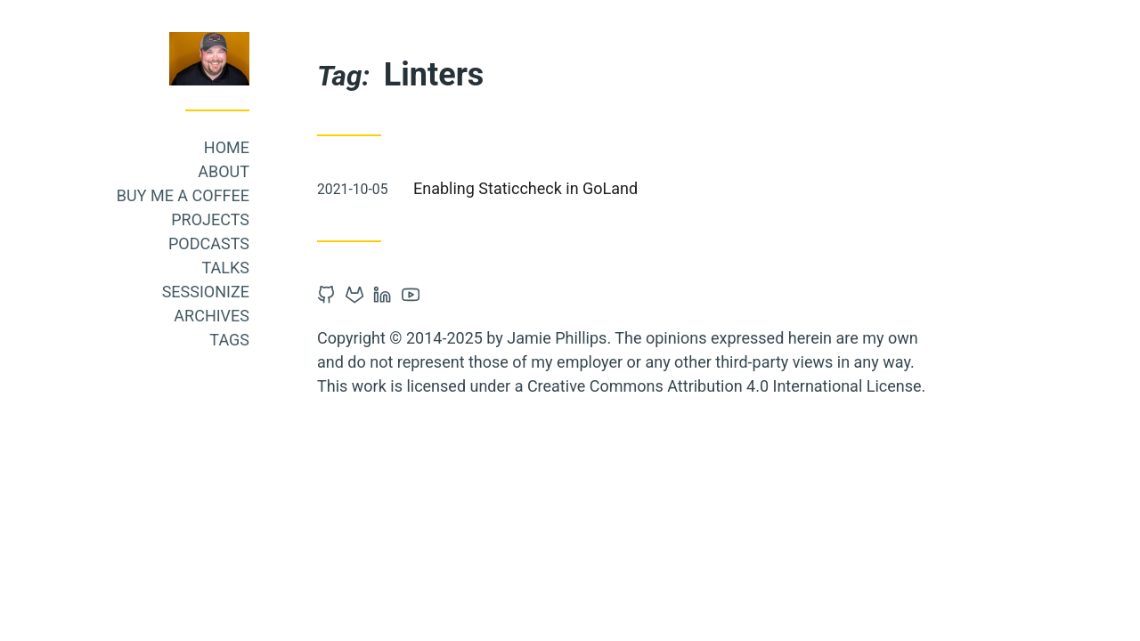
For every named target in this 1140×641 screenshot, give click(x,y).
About (223, 171)
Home (226, 147)
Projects (210, 219)
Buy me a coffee (183, 195)
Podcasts (208, 243)
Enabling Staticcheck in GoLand (525, 188)
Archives (211, 315)
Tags (229, 339)
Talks (225, 267)
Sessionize (205, 291)
